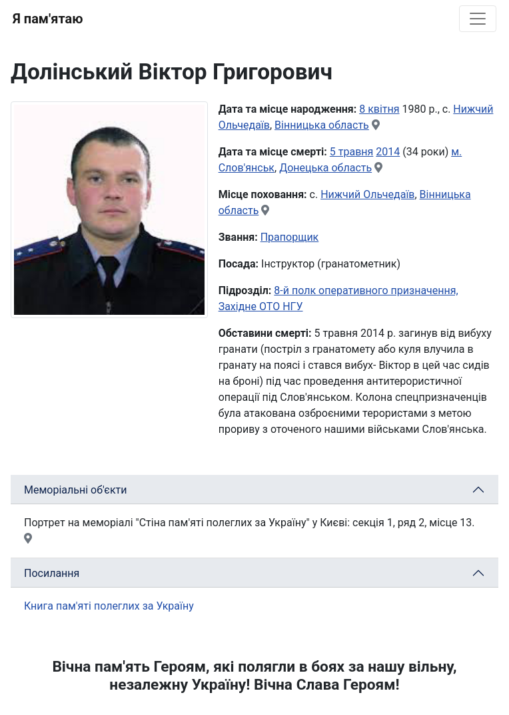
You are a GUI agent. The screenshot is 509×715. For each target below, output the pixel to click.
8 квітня (379, 109)
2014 (388, 151)
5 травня (352, 151)
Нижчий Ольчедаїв (367, 194)
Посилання (51, 573)
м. (456, 151)
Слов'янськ (246, 167)
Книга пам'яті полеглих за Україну (109, 606)
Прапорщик (289, 237)
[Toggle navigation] (477, 18)
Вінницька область (321, 125)
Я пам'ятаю (48, 19)
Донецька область (325, 167)
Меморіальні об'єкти (75, 490)
